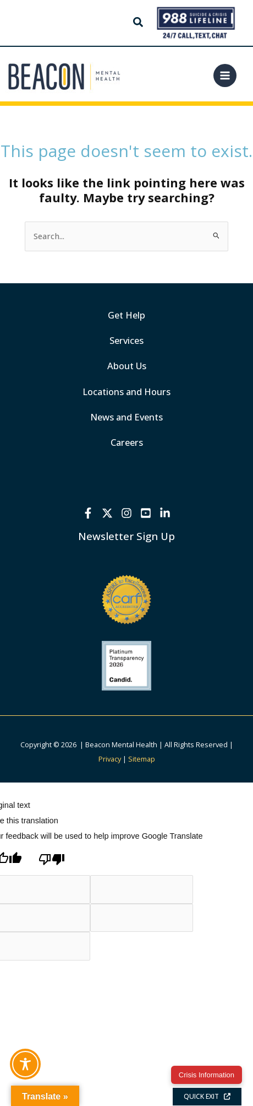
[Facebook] (88, 513)
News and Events (126, 417)
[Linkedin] (165, 513)
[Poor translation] (51, 859)
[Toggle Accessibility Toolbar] (25, 1064)
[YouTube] (145, 513)
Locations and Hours (126, 391)
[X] (107, 513)
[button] (138, 23)
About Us (126, 365)
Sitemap (141, 759)
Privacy (109, 759)
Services (126, 340)
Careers (127, 442)
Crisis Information (206, 1075)
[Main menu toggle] (225, 75)
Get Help (126, 315)
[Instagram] (126, 513)
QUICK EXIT (207, 1096)
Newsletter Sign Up (126, 536)
